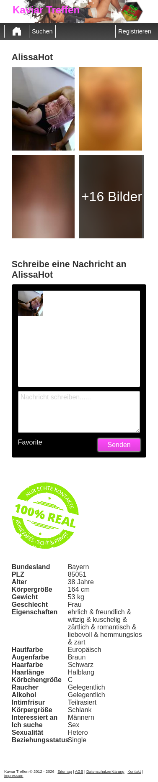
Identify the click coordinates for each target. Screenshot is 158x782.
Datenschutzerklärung (105, 771)
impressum (13, 776)
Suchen (42, 31)
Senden (119, 444)
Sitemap (64, 771)
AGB (79, 771)
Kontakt (134, 771)
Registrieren (134, 31)
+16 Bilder (111, 196)
